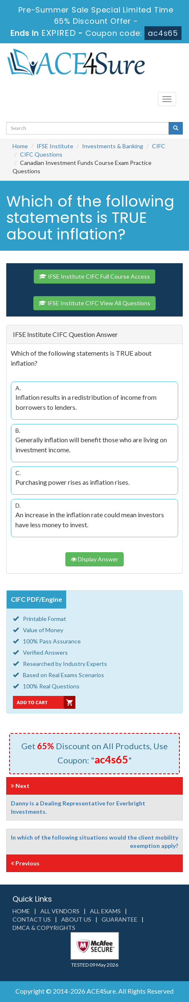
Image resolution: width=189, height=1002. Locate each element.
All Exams (105, 911)
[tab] (94, 334)
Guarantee (119, 919)
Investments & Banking (112, 146)
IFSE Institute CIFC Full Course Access (94, 276)
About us (76, 919)
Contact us (31, 919)
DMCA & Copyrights (43, 927)
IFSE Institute (55, 146)
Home (20, 146)
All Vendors (60, 911)
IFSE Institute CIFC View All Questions (94, 303)
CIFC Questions (41, 154)
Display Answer (94, 559)
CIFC (158, 146)
